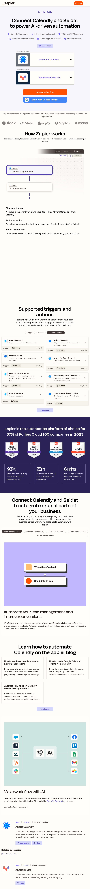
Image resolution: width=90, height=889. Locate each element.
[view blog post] (22, 668)
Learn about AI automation (16, 807)
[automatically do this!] (45, 78)
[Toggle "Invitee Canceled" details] (67, 342)
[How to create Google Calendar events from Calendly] (67, 668)
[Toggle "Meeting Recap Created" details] (23, 376)
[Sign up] (78, 3)
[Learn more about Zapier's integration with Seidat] (6, 868)
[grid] (13, 168)
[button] (45, 100)
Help (36, 843)
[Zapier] (8, 3)
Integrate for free (45, 92)
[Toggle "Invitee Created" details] (23, 357)
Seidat (49, 12)
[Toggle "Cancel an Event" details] (23, 394)
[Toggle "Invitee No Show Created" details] (67, 360)
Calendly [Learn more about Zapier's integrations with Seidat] (26, 822)
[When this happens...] (45, 60)
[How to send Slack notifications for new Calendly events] (22, 668)
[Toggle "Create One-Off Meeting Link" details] (67, 395)
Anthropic (59, 801)
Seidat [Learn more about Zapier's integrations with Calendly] (25, 865)
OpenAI (50, 801)
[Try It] (23, 348)
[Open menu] (86, 3)
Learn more (23, 843)
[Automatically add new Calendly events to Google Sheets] (22, 692)
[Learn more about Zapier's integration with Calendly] (6, 825)
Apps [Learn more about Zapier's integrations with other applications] (17, 822)
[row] (13, 168)
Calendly (41, 12)
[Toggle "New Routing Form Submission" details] (67, 378)
